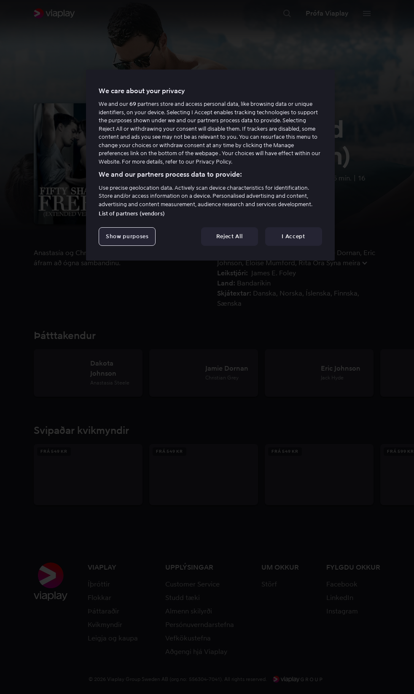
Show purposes (127, 236)
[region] (210, 165)
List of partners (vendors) (131, 213)
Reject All (229, 236)
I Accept (293, 236)
